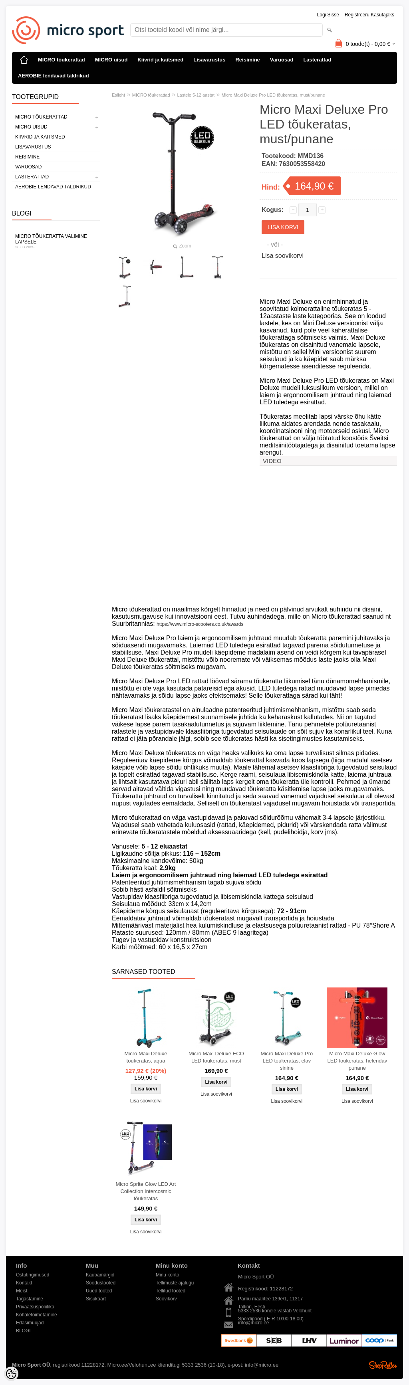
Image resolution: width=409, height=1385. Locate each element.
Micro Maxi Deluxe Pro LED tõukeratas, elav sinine (287, 1061)
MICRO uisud (111, 60)
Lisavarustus (209, 60)
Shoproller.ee (383, 1365)
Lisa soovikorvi (283, 255)
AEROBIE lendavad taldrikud (53, 76)
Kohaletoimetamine (36, 1315)
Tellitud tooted (170, 1291)
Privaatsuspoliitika (35, 1307)
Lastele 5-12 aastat (195, 95)
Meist (22, 1291)
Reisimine (247, 60)
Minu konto (167, 1275)
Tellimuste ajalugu (175, 1283)
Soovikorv (166, 1299)
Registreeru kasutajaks (369, 15)
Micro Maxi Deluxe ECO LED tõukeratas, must (216, 1057)
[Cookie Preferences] (11, 1374)
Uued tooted (99, 1291)
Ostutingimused (32, 1275)
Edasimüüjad (30, 1323)
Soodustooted (100, 1283)
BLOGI (23, 1331)
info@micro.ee (253, 1323)
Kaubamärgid (100, 1275)
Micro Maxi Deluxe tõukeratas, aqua (146, 1057)
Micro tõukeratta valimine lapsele (56, 241)
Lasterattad (317, 60)
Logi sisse (328, 15)
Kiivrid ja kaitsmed (160, 60)
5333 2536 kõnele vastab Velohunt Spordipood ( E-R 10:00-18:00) (275, 1311)
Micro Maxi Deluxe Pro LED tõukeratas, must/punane (273, 95)
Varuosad (282, 60)
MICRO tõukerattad (61, 60)
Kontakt (24, 1283)
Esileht (118, 95)
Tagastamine (29, 1299)
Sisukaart (96, 1299)
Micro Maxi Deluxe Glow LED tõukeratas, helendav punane (357, 1061)
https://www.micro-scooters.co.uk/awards (200, 624)
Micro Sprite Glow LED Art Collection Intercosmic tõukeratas (146, 1191)
